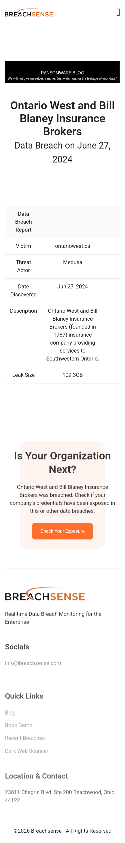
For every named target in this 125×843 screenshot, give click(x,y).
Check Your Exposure (62, 532)
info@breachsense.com (33, 664)
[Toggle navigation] (118, 12)
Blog (10, 714)
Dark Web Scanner (26, 752)
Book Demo (18, 727)
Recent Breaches (25, 739)
